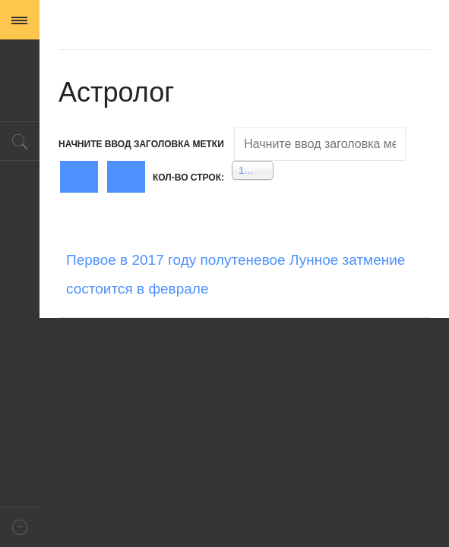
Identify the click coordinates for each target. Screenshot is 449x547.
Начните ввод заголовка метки (142, 144)
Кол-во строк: (188, 177)
